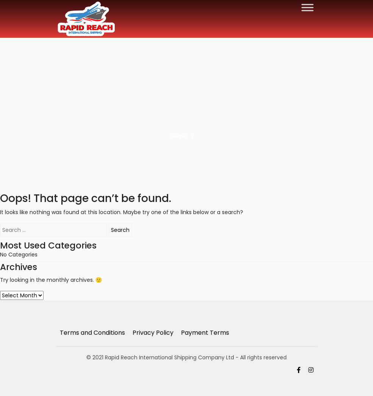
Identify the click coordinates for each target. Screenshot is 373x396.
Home (178, 136)
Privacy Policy (153, 332)
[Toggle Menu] (307, 7)
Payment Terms (205, 332)
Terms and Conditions (92, 332)
